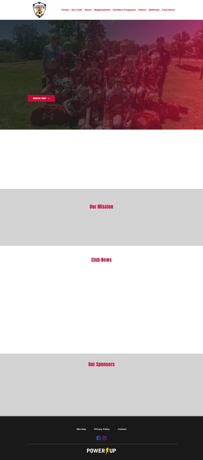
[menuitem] (65, 10)
